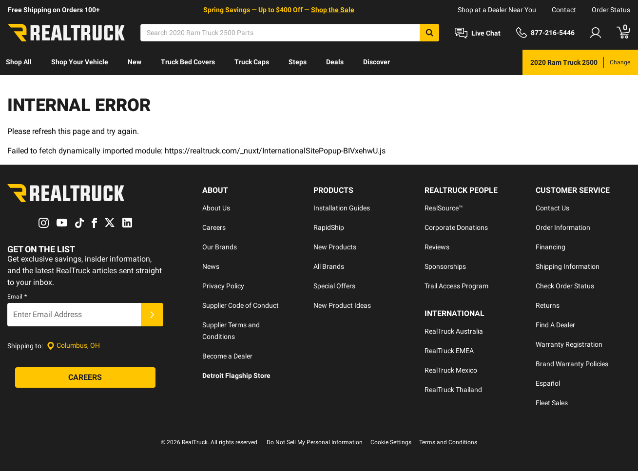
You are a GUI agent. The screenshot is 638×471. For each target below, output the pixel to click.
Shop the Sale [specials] (332, 10)
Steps (298, 62)
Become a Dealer (227, 356)
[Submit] (152, 314)
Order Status (611, 10)
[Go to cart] (623, 32)
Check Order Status (565, 286)
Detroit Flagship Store (236, 375)
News (210, 266)
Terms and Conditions (448, 442)
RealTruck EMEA (449, 351)
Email (17, 296)
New (134, 62)
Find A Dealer (555, 325)
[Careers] (85, 377)
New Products (334, 247)
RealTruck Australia (454, 331)
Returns (548, 305)
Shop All (19, 62)
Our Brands (219, 247)
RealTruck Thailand (453, 390)
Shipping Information (567, 266)
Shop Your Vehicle (79, 62)
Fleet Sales (552, 403)
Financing (550, 247)
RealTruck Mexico (451, 370)
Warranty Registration (569, 344)
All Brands (328, 266)
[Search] (289, 32)
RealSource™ (444, 208)
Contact (564, 10)
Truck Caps (251, 62)
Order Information (563, 227)
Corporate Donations (456, 227)
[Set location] (73, 345)
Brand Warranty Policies (572, 364)
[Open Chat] (478, 33)
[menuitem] (19, 62)
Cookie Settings (390, 442)
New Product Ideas (342, 305)
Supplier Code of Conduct (240, 305)
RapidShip (328, 227)
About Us (216, 208)
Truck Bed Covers (188, 62)
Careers (214, 227)
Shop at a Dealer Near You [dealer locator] (497, 10)
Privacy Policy (223, 286)
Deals (335, 62)
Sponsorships (445, 266)
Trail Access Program (456, 286)
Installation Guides (341, 208)
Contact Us (552, 208)
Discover (376, 62)
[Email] (74, 314)
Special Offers (334, 286)
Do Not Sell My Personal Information (315, 442)
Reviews (437, 247)
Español (548, 383)
